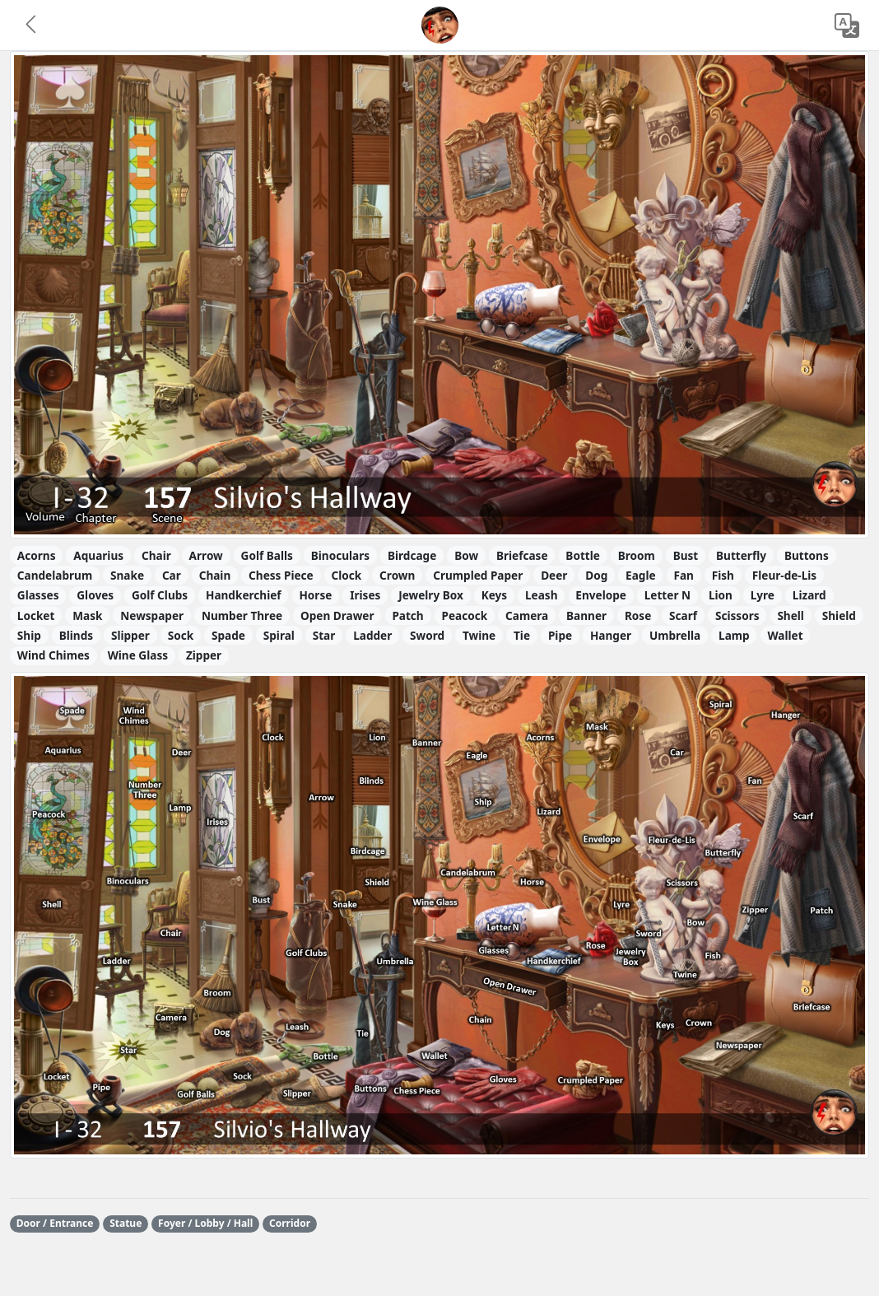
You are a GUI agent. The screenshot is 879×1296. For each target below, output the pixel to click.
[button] (32, 25)
